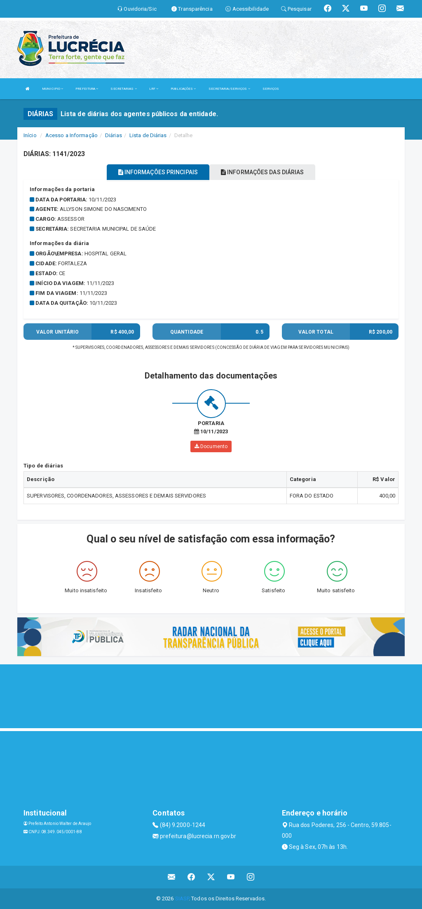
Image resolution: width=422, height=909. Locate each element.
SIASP (182, 898)
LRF (154, 89)
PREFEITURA (86, 89)
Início (30, 135)
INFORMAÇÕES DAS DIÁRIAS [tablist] (262, 172)
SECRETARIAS (123, 89)
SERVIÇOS (271, 89)
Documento (211, 446)
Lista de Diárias (148, 135)
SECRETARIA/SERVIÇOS (229, 89)
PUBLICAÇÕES (183, 89)
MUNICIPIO (52, 89)
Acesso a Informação (71, 135)
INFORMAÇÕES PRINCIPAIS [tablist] (158, 172)
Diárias (113, 135)
